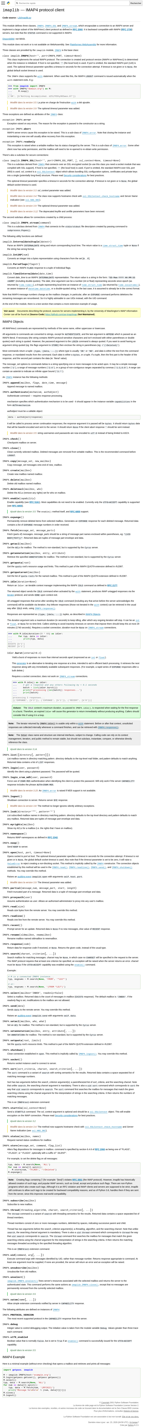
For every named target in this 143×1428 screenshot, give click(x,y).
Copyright (105, 1403)
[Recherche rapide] (72, 3)
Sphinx (131, 1425)
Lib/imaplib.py (24, 17)
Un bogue (133, 1422)
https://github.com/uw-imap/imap (61, 314)
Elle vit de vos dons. (130, 1417)
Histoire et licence (131, 1411)
